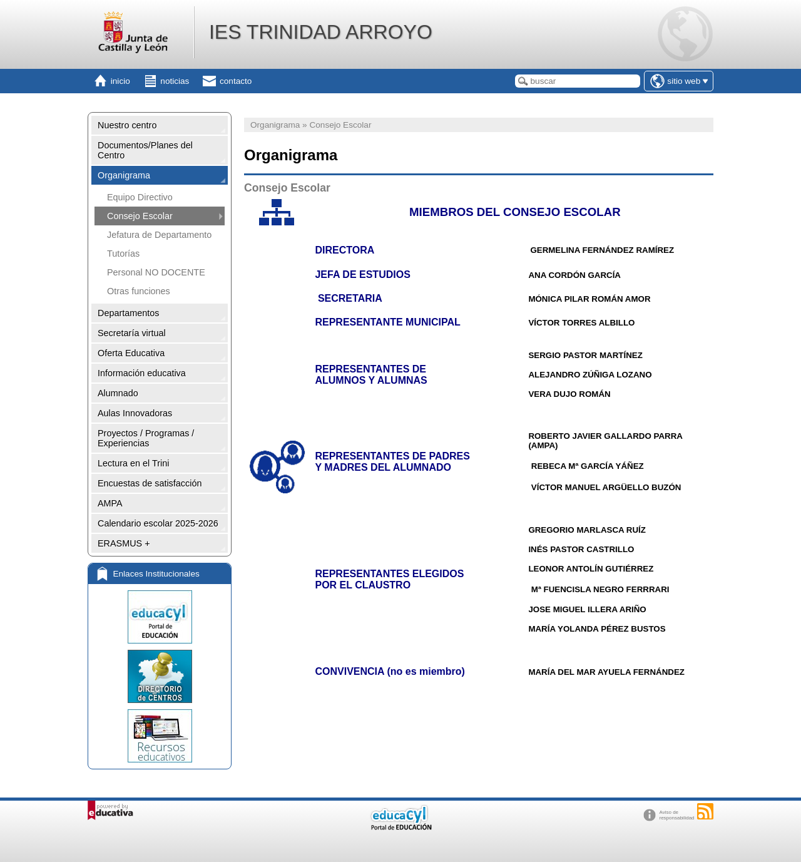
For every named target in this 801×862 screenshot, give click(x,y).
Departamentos (128, 313)
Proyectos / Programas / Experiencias (146, 438)
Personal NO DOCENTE (156, 272)
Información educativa (142, 373)
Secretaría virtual (132, 333)
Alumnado (118, 393)
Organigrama (124, 175)
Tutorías (123, 254)
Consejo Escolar (140, 216)
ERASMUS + (124, 543)
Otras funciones (138, 291)
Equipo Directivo (140, 197)
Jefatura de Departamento (159, 235)
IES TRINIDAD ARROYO (320, 32)
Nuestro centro (127, 125)
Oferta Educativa (131, 353)
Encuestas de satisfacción (150, 483)
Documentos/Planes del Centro (145, 150)
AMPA (110, 503)
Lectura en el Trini (133, 463)
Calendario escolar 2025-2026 (158, 523)
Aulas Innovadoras (135, 413)
